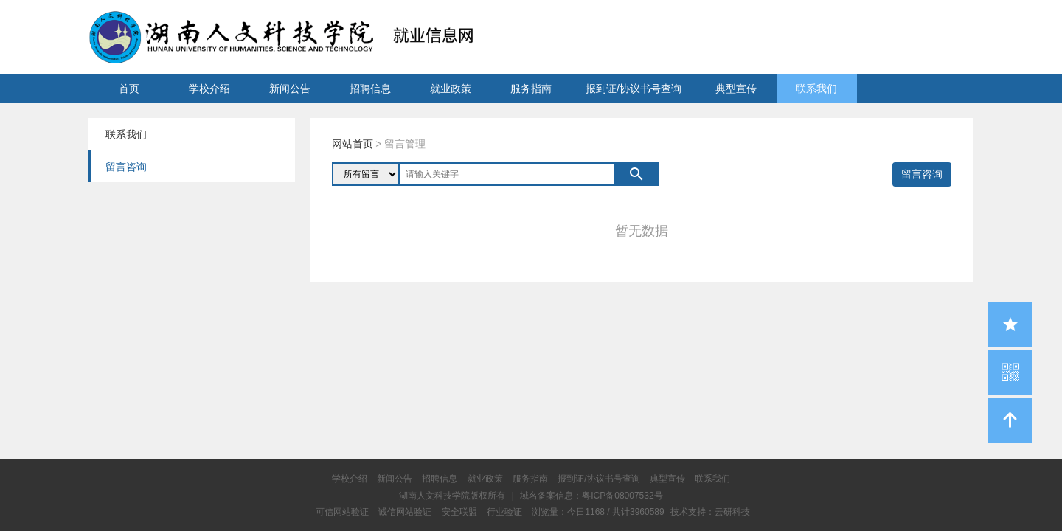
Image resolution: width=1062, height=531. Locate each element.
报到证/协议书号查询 (633, 88)
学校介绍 (209, 88)
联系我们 (816, 88)
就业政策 (450, 88)
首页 (129, 88)
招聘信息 (370, 88)
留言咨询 (922, 174)
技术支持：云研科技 (710, 512)
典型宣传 (736, 88)
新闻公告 (289, 88)
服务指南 (531, 88)
